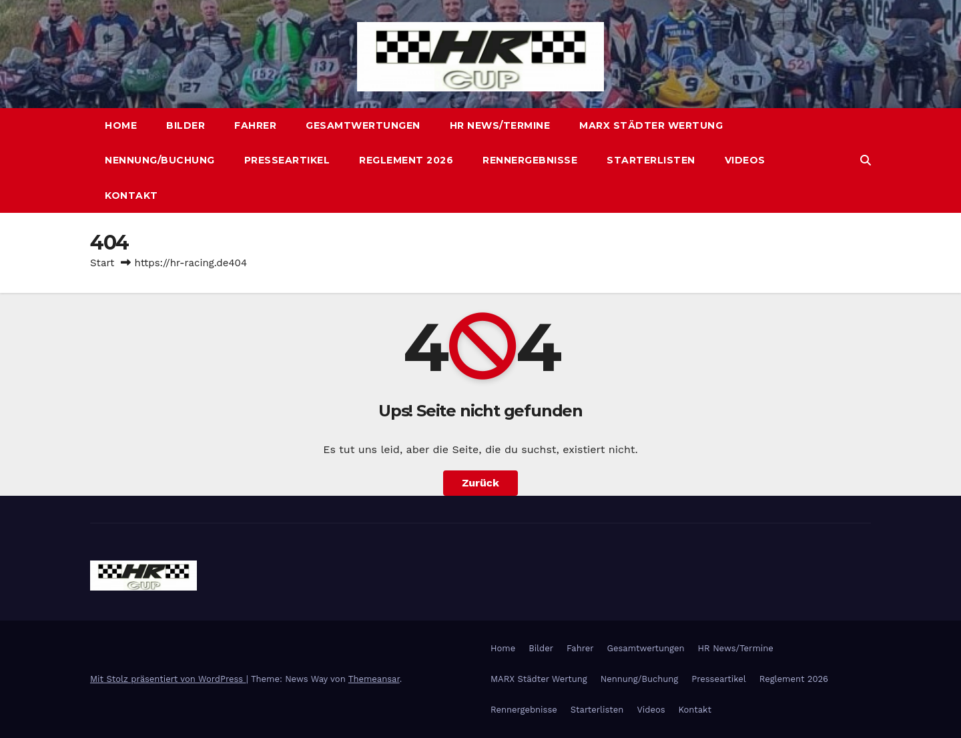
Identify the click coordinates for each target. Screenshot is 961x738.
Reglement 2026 (406, 160)
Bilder (185, 125)
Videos (745, 160)
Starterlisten (651, 160)
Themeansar (374, 679)
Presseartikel (287, 160)
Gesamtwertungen (363, 125)
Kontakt (131, 196)
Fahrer (255, 125)
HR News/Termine (500, 125)
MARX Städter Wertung (651, 125)
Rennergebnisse (530, 160)
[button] (865, 160)
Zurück (480, 482)
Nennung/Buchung (160, 160)
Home (121, 125)
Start (102, 263)
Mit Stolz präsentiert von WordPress (168, 679)
